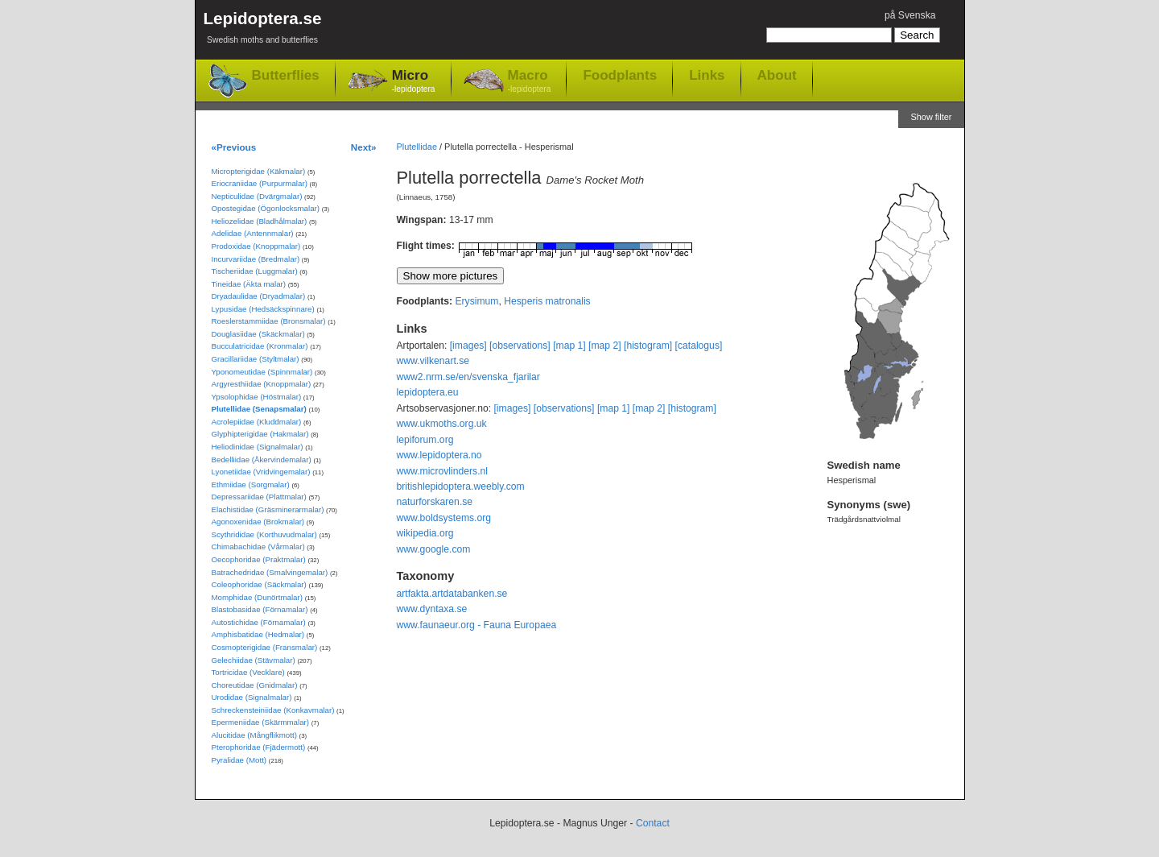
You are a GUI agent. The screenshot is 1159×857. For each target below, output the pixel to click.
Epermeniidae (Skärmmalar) (261, 722)
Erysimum (476, 301)
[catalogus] (699, 345)
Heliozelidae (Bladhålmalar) (259, 221)
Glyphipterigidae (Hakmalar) (260, 433)
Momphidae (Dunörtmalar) (257, 597)
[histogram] (648, 345)
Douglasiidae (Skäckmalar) (258, 333)
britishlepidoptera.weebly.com (461, 486)
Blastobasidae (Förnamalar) (260, 609)
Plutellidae (417, 146)
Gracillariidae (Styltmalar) (255, 358)
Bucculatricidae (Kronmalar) (260, 346)
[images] (468, 345)
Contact (653, 823)
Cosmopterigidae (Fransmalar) (265, 647)
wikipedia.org (425, 533)
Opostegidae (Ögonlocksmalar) (266, 208)
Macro (529, 82)
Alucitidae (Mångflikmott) (254, 735)
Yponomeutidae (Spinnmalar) (262, 371)
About (777, 75)
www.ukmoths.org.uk (442, 423)
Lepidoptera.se (263, 30)
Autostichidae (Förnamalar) (259, 622)
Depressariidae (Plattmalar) (259, 496)
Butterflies (286, 75)
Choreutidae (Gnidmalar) (255, 685)
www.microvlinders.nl (442, 471)
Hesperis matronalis (547, 301)
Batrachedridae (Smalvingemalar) (270, 572)
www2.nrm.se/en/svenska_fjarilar (468, 377)
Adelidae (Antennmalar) (253, 233)
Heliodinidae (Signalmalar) (257, 446)
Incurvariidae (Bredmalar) (256, 259)
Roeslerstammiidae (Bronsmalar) (269, 321)
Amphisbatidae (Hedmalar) (258, 634)
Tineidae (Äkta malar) (249, 283)
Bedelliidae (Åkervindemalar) (261, 459)
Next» (364, 147)
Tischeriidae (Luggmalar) (255, 271)
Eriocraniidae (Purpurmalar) (259, 183)
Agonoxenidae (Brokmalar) (258, 521)
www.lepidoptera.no (439, 455)
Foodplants (620, 75)
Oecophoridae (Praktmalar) (259, 559)
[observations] (520, 345)
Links (706, 75)
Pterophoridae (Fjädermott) (259, 747)
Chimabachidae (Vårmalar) (258, 546)
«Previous (234, 147)
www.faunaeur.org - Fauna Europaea (477, 625)
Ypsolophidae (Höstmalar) (257, 396)
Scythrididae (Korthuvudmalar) (264, 534)
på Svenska (910, 15)
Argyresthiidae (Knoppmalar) (261, 383)
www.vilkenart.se (433, 360)
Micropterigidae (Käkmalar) (259, 171)
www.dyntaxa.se (432, 609)
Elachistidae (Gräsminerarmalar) (268, 509)
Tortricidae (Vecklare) (248, 672)
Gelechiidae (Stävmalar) (253, 660)
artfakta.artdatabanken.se (452, 593)
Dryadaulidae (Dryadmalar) (259, 296)
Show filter (930, 117)
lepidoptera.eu (428, 392)
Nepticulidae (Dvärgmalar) (257, 196)
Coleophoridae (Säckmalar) (259, 584)
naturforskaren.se (435, 501)
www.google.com (434, 549)
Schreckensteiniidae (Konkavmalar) (273, 710)
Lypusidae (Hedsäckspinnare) (263, 308)
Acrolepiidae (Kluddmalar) (257, 421)
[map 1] (569, 345)
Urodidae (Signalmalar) (252, 697)
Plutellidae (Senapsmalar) (259, 408)
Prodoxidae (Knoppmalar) (256, 246)
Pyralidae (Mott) (239, 760)
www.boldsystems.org (444, 518)
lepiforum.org (425, 439)
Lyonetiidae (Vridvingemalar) (261, 471)
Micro (413, 82)
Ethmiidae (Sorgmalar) (251, 484)
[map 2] (604, 345)
